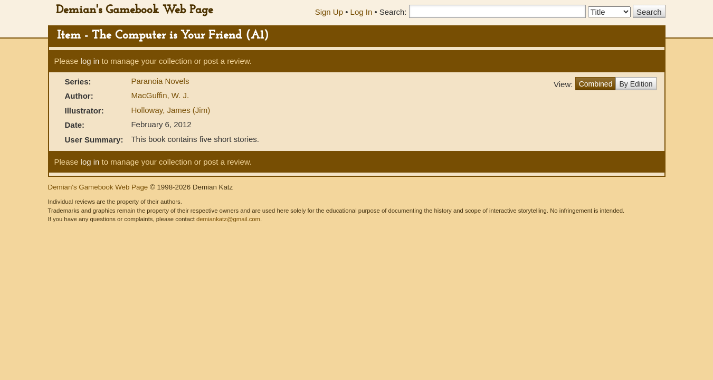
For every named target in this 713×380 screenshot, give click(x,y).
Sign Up (329, 11)
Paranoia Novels (160, 81)
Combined (596, 84)
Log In (361, 11)
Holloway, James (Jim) (170, 110)
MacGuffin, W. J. (160, 95)
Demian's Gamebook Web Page (134, 10)
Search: (393, 11)
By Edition (635, 84)
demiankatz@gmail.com (228, 219)
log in (90, 60)
